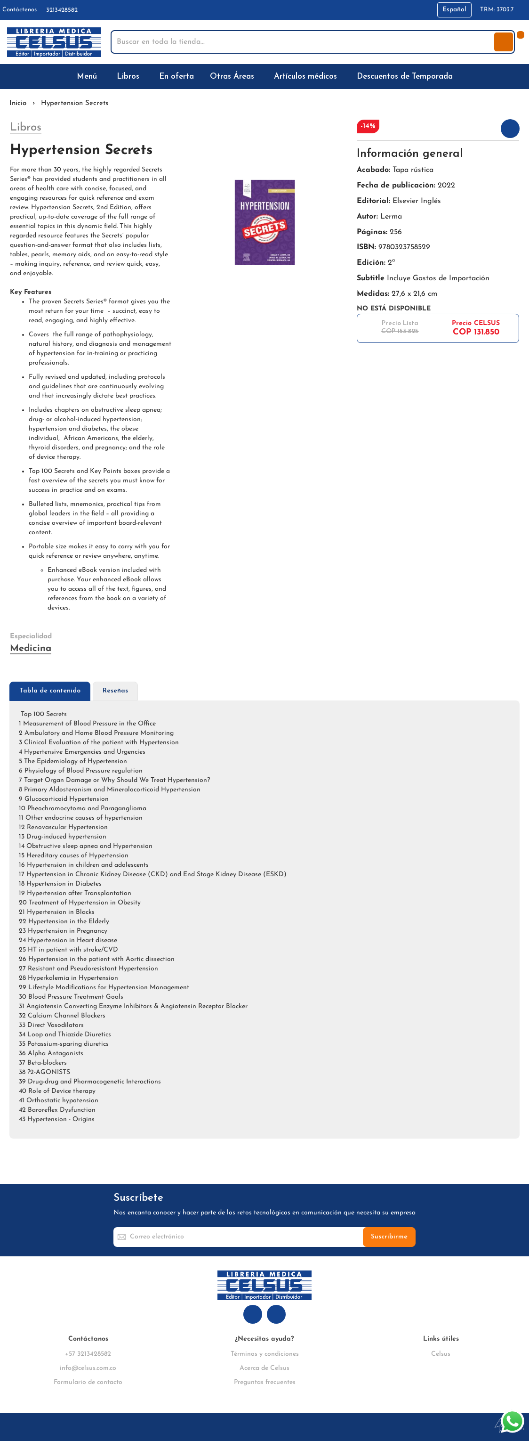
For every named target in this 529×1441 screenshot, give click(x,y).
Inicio (17, 103)
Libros (25, 127)
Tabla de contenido (49, 690)
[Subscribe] (389, 1237)
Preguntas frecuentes (265, 1382)
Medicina (30, 648)
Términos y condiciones (265, 1354)
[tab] (49, 691)
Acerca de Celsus (264, 1368)
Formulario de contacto (88, 1382)
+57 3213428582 (88, 1354)
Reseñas (115, 690)
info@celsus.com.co (88, 1368)
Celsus (440, 1354)
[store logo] (54, 42)
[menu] (264, 76)
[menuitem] (88, 76)
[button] (454, 9)
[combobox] (303, 42)
